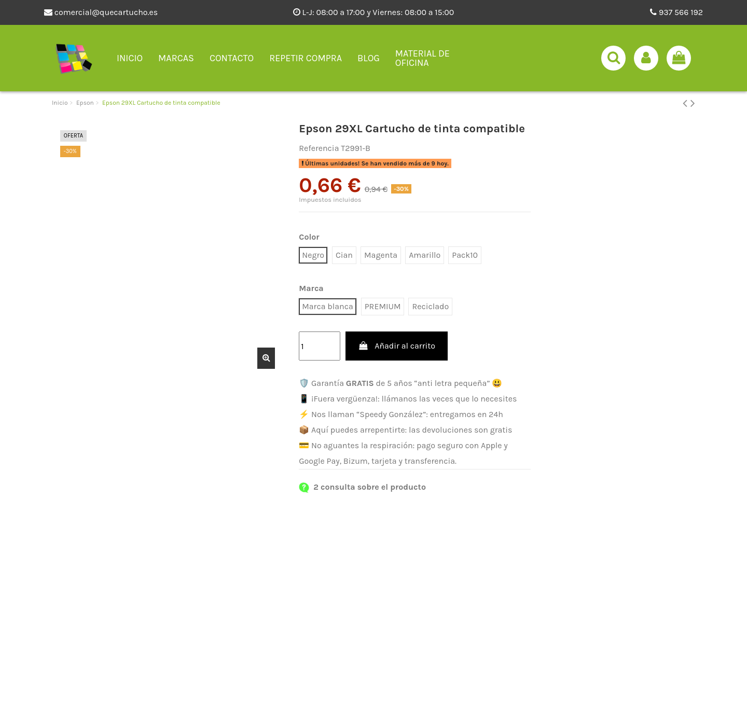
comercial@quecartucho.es (101, 12)
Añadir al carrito (396, 346)
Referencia (319, 148)
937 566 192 (676, 12)
